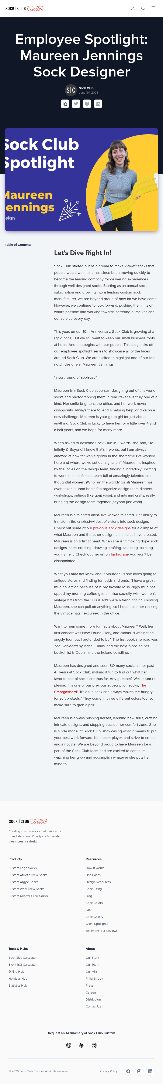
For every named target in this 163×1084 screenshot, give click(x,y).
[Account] (133, 8)
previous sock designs (112, 528)
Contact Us (93, 1006)
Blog (89, 896)
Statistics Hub (17, 985)
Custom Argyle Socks (23, 882)
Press (89, 985)
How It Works (95, 868)
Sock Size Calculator (22, 958)
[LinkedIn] (150, 1071)
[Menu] (153, 8)
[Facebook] (128, 1071)
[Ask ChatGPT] (68, 1045)
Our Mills (92, 971)
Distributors (94, 999)
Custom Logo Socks (22, 868)
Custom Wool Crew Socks (26, 889)
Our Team (92, 965)
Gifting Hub (16, 971)
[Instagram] (139, 1071)
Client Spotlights (97, 924)
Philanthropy (94, 978)
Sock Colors (94, 903)
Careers (91, 992)
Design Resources (98, 882)
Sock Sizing (94, 889)
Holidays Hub (17, 978)
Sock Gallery (94, 917)
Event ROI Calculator (22, 965)
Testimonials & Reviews (102, 931)
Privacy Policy (109, 1071)
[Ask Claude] (81, 1045)
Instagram (119, 554)
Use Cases (93, 875)
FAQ (88, 910)
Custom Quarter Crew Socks (28, 896)
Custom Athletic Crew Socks (27, 875)
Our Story (92, 958)
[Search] (143, 8)
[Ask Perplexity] (94, 1045)
